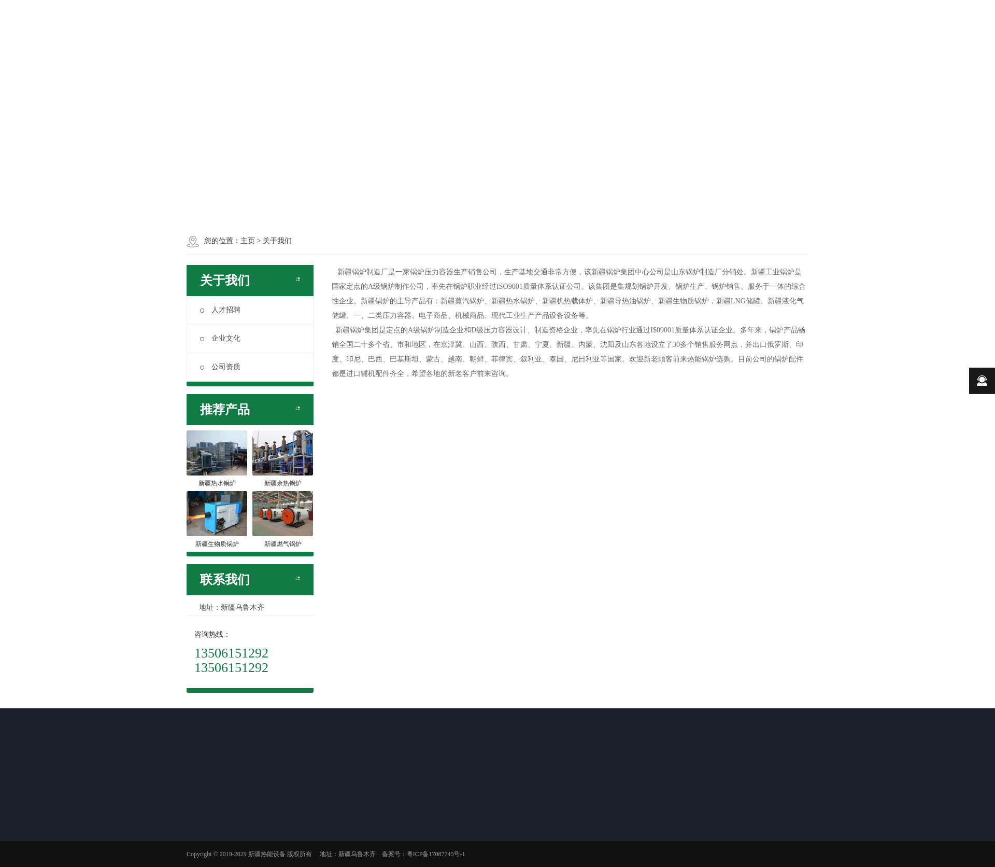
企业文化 (220, 338)
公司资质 (220, 367)
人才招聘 (220, 310)
